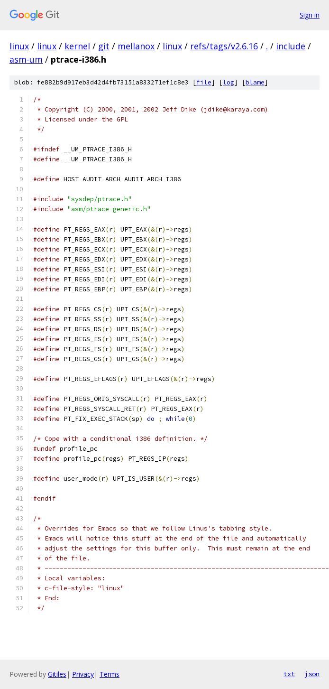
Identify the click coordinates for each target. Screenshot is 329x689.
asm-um (26, 59)
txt (289, 674)
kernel (77, 46)
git (104, 46)
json (312, 674)
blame (255, 82)
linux (19, 46)
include (290, 46)
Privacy (83, 674)
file (203, 82)
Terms (109, 674)
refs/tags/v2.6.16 (224, 46)
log (228, 82)
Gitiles (57, 674)
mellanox (136, 46)
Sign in (310, 14)
